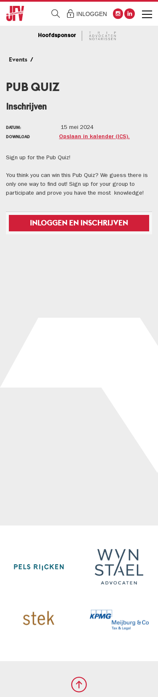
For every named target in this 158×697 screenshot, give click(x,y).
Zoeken (55, 13)
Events (18, 59)
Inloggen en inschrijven (79, 223)
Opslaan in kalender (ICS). (94, 137)
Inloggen (91, 14)
